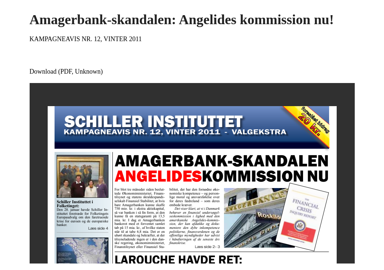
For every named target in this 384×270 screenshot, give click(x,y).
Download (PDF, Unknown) (66, 71)
